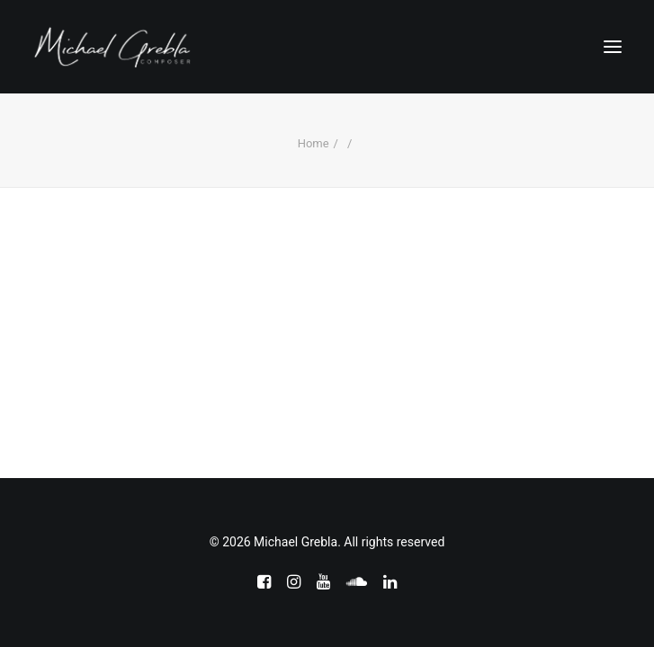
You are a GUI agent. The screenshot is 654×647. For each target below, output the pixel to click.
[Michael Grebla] (112, 46)
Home (313, 143)
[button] (612, 46)
